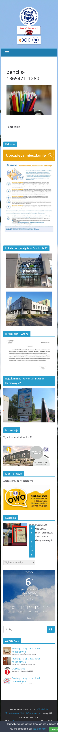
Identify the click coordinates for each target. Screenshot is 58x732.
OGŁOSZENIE (18, 668)
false (29, 618)
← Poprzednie (11, 127)
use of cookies (40, 730)
